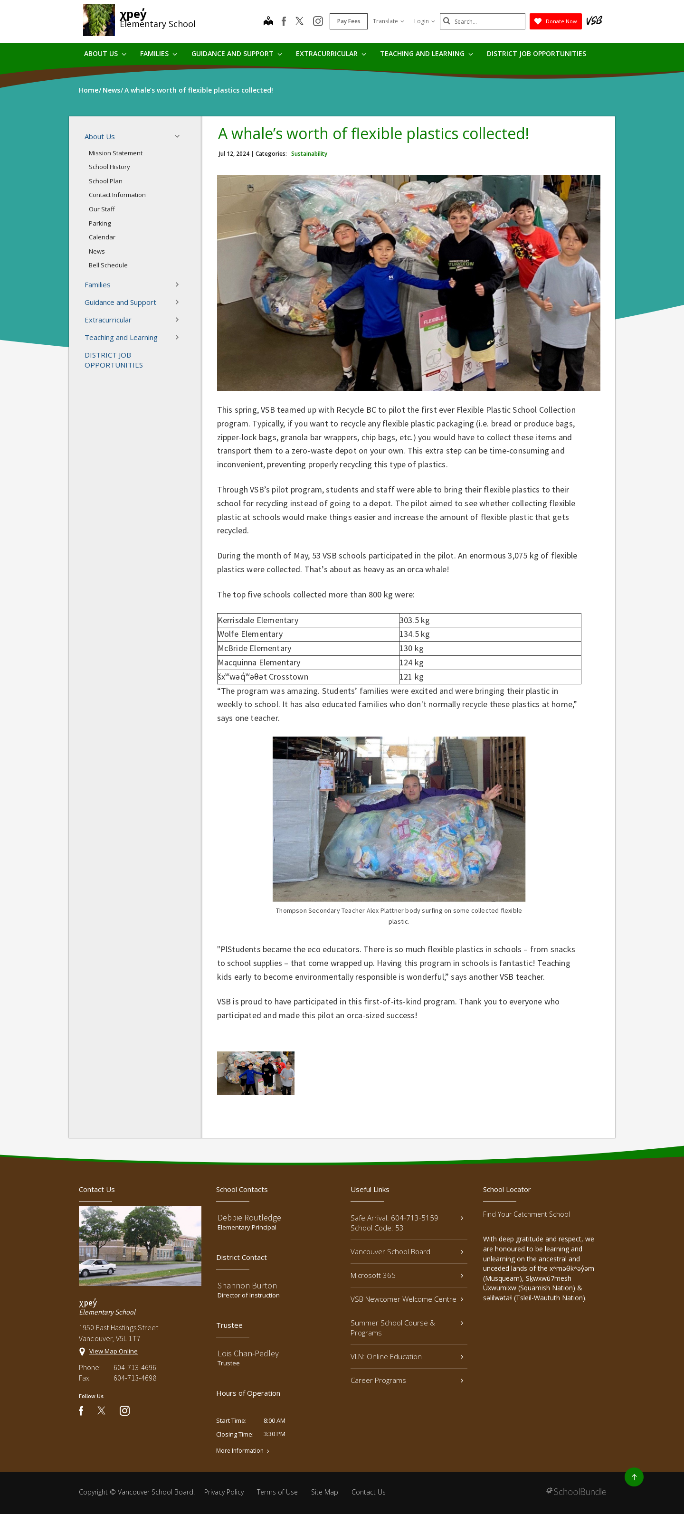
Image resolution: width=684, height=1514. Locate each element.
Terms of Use (277, 1491)
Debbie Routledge (249, 1217)
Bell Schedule (108, 265)
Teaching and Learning (426, 53)
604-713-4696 (135, 1367)
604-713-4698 (135, 1377)
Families (158, 53)
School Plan (106, 181)
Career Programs (407, 1380)
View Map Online (113, 1351)
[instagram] (318, 21)
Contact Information (117, 194)
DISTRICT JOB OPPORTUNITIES (536, 53)
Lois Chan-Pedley (248, 1353)
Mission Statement (115, 153)
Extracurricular (331, 53)
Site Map (324, 1491)
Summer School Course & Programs (407, 1327)
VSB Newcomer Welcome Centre (407, 1299)
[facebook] (284, 21)
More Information (240, 1451)
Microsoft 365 (407, 1275)
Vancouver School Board (407, 1251)
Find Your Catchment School (526, 1214)
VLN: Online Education (407, 1356)
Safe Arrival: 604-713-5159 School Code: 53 (407, 1222)
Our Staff (102, 209)
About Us (105, 53)
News (97, 251)
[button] (180, 136)
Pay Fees (349, 21)
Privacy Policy (224, 1491)
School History (109, 166)
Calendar (102, 237)
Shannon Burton (247, 1285)
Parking (100, 223)
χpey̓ (133, 13)
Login (424, 21)
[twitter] (299, 21)
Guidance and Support (236, 53)
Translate (388, 21)
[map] (268, 21)
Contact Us (369, 1491)
